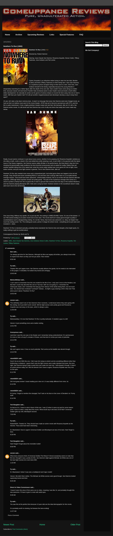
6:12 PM (13, 372)
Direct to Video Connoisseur (20, 487)
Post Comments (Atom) (20, 529)
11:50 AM (13, 310)
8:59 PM (13, 446)
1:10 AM (13, 463)
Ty (11, 266)
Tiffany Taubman (13, 243)
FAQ (81, 35)
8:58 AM (13, 259)
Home (7, 35)
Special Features (67, 35)
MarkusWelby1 (15, 280)
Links (51, 35)
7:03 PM (13, 414)
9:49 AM (13, 495)
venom (12, 300)
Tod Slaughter (15, 405)
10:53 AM (13, 293)
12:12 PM (13, 340)
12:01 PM (13, 326)
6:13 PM (13, 384)
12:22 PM (13, 352)
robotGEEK (14, 358)
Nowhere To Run (54, 241)
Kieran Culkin (44, 241)
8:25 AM (13, 481)
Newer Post (8, 524)
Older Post (75, 524)
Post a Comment (13, 515)
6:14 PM (13, 398)
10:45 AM (13, 273)
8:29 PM (13, 434)
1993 (10, 241)
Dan (11, 252)
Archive (18, 35)
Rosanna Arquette (67, 241)
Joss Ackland (34, 241)
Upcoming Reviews (35, 35)
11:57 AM (13, 511)
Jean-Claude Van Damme (21, 241)
